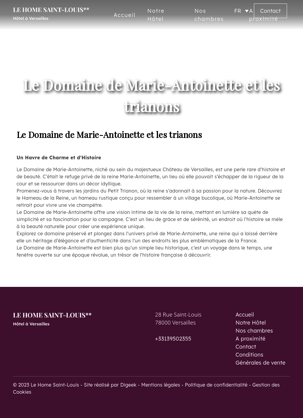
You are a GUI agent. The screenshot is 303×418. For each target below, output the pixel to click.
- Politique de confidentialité (215, 385)
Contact (270, 10)
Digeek (128, 385)
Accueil (125, 15)
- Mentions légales (159, 385)
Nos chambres (254, 330)
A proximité (250, 338)
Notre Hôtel (251, 322)
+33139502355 (173, 338)
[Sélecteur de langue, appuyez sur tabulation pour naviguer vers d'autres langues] (241, 11)
